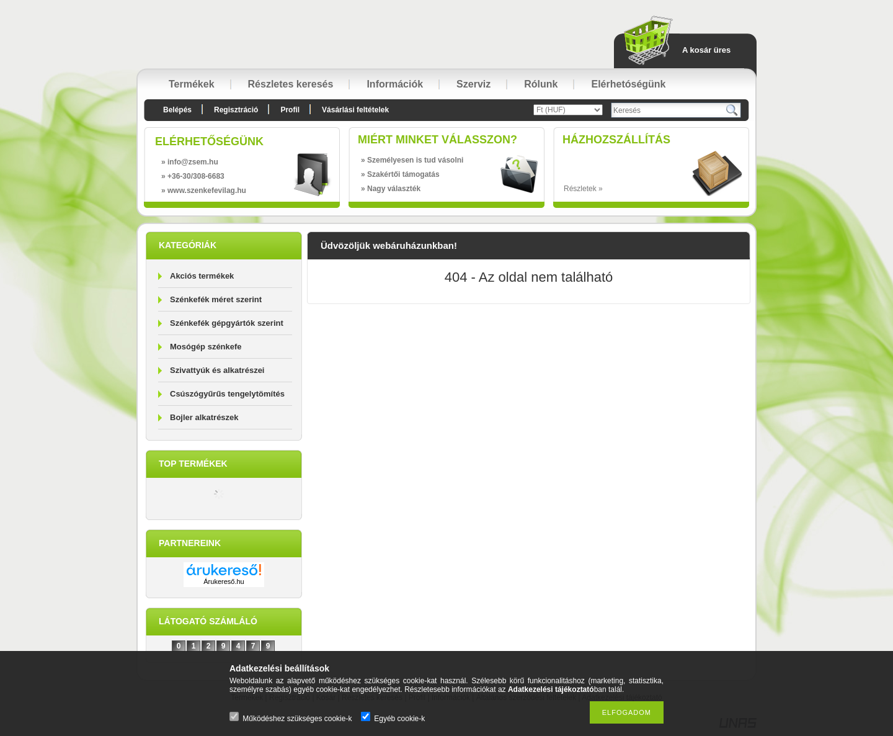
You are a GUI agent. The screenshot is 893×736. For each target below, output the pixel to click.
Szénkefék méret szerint (216, 299)
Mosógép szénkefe (206, 346)
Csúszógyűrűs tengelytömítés (227, 393)
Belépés (177, 109)
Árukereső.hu (223, 581)
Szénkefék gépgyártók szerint (226, 323)
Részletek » (583, 188)
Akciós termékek (202, 275)
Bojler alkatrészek (204, 417)
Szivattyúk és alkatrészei (217, 370)
